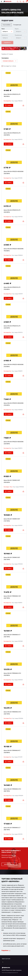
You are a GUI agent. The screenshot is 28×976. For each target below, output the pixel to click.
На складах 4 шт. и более (8, 66)
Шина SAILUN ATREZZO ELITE (12, 95)
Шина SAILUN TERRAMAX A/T (12, 828)
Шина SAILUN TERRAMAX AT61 (12, 674)
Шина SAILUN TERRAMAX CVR (12, 597)
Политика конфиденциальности (10, 972)
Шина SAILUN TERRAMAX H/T (12, 635)
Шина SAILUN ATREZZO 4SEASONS (13, 172)
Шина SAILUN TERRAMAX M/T (12, 751)
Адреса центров (6, 958)
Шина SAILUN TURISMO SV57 (12, 481)
